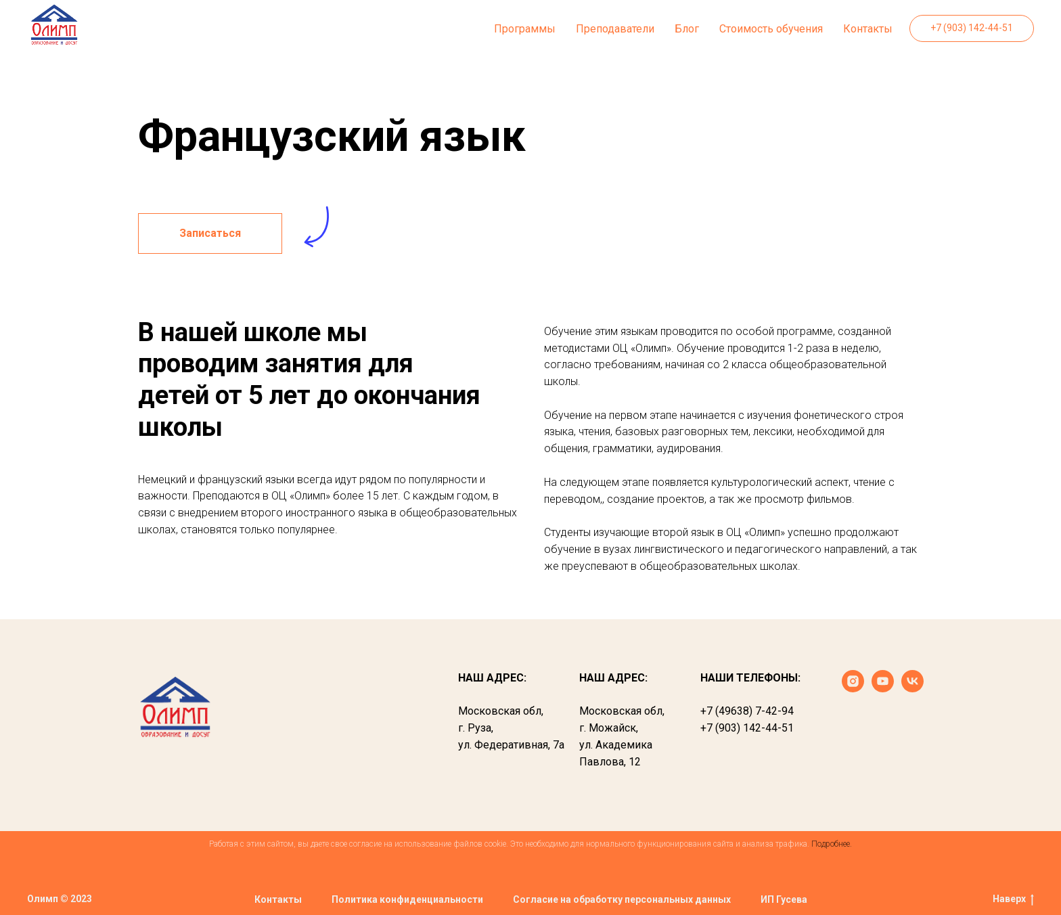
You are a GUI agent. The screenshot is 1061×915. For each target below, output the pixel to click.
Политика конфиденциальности (407, 899)
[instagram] (853, 688)
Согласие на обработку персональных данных (622, 899)
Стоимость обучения (771, 28)
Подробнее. (831, 844)
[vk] (912, 688)
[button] (210, 233)
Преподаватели (615, 28)
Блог (687, 28)
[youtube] (883, 688)
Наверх (1013, 899)
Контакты (868, 28)
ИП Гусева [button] (784, 899)
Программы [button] (525, 28)
